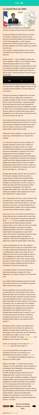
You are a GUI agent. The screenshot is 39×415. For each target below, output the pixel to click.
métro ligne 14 (29, 337)
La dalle (10, 220)
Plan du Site (14, 413)
